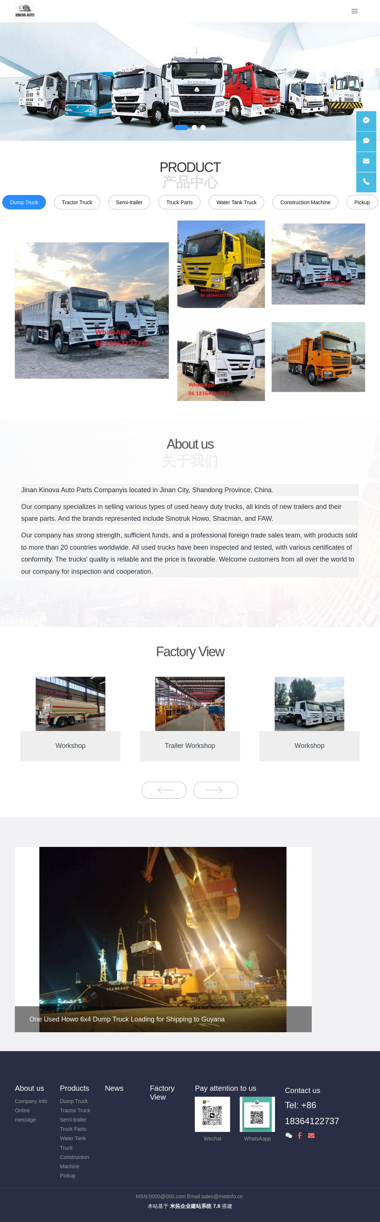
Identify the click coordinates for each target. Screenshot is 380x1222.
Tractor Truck (77, 202)
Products (74, 1088)
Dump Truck (24, 202)
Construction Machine (305, 202)
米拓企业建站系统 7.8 (195, 1206)
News (114, 1088)
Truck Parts (179, 202)
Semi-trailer (129, 202)
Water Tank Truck (236, 202)
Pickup (362, 202)
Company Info (31, 1101)
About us (29, 1088)
